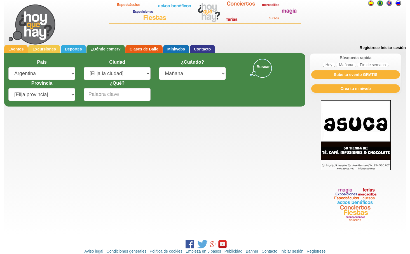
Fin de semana (373, 65)
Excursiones (44, 49)
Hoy (328, 65)
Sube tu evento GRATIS (356, 74)
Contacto (202, 49)
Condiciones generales (126, 251)
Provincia (42, 83)
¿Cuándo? (192, 62)
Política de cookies (166, 251)
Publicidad (233, 251)
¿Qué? (117, 83)
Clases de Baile (144, 49)
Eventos (16, 49)
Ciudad (117, 62)
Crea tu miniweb (356, 88)
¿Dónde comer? (106, 49)
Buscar (263, 66)
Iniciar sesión (393, 47)
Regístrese (370, 47)
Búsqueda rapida (356, 58)
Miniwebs (176, 49)
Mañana (346, 65)
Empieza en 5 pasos (203, 251)
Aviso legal (93, 251)
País (42, 62)
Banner (252, 251)
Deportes (73, 49)
